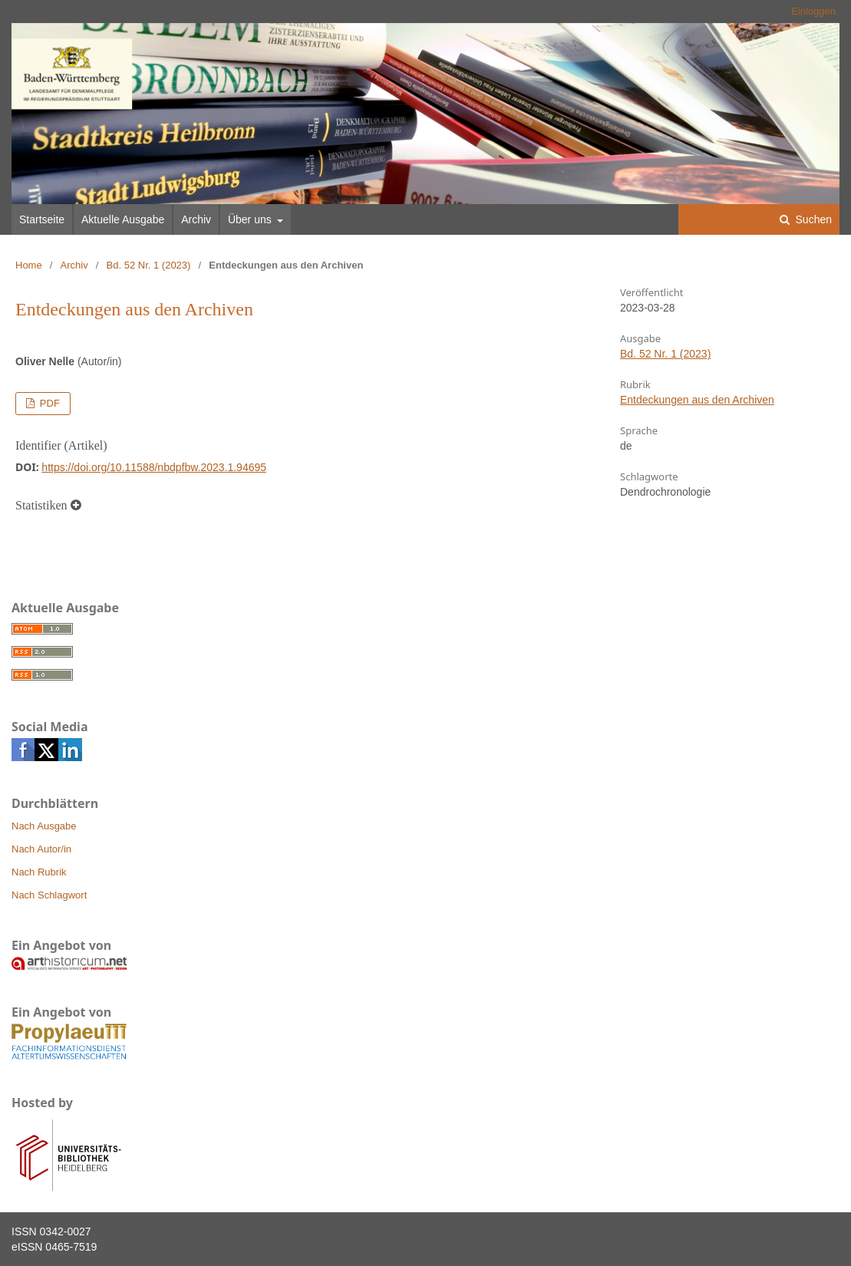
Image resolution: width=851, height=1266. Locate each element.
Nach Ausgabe (44, 826)
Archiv (196, 219)
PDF (48, 403)
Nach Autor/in (41, 849)
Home (28, 265)
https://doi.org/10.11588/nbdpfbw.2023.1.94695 (153, 467)
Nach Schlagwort (49, 895)
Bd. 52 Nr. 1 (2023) (149, 265)
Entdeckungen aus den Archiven (697, 400)
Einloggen (813, 11)
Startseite (41, 219)
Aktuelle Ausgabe (122, 219)
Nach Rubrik (39, 872)
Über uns (251, 219)
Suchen (812, 219)
